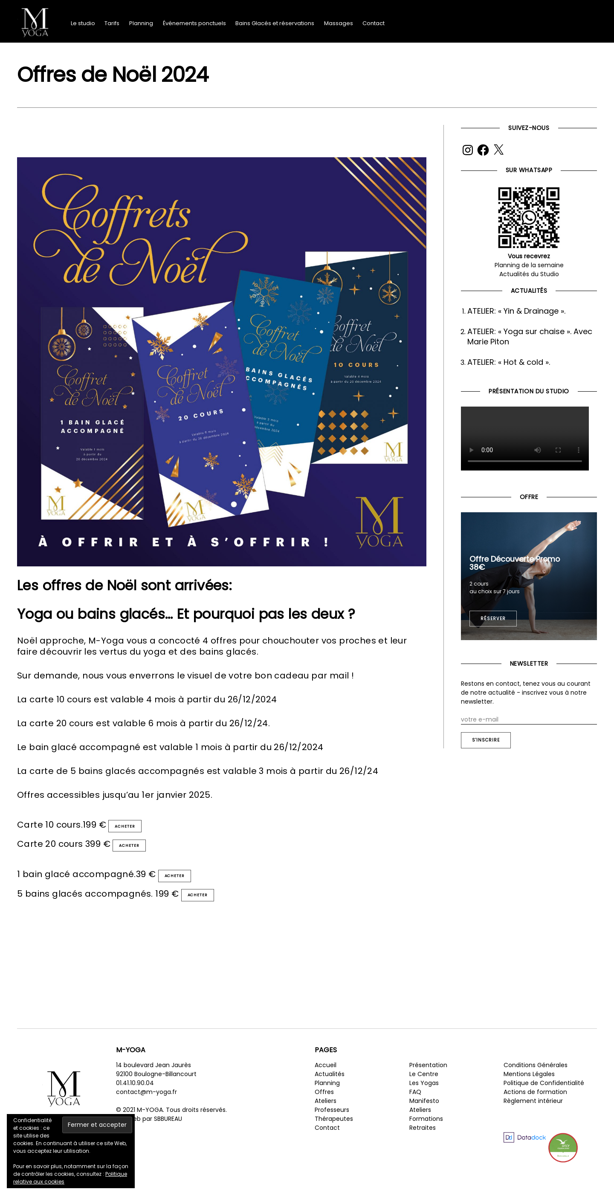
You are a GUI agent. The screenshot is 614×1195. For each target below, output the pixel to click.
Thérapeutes (334, 1132)
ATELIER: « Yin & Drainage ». (516, 311)
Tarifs (111, 23)
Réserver (493, 618)
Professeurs (332, 1123)
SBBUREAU (168, 1132)
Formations (426, 1132)
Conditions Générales (536, 1078)
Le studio (83, 23)
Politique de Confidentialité (544, 1096)
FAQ (415, 1105)
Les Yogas (424, 1096)
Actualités (330, 1087)
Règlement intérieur (533, 1114)
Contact (373, 23)
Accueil (325, 1078)
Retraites (422, 1141)
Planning (141, 23)
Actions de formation (535, 1105)
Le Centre (423, 1087)
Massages (338, 23)
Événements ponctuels (194, 23)
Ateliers (325, 1114)
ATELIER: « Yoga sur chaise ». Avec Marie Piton (529, 336)
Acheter (130, 828)
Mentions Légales (529, 1087)
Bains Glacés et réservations (274, 23)
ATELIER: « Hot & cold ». (508, 362)
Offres (324, 1105)
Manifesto (424, 1114)
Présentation (428, 1078)
